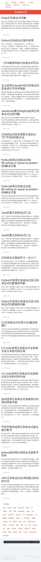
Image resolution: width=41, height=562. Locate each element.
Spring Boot (32, 532)
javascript (21, 507)
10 (27, 542)
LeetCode (6, 535)
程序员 (15, 521)
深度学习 (27, 528)
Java (4, 507)
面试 (20, 521)
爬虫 (20, 532)
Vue (33, 511)
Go (10, 521)
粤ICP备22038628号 (29, 556)
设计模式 (11, 514)
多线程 (34, 528)
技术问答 (8, 7)
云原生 (5, 525)
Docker (5, 511)
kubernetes (30, 514)
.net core (18, 514)
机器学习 (27, 518)
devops (15, 532)
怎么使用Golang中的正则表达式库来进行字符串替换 (20, 87)
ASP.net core (31, 521)
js (22, 518)
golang (35, 525)
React (4, 532)
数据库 (5, 518)
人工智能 (30, 2)
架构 (9, 532)
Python (9, 507)
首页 (6, 2)
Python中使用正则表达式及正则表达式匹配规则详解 (20, 282)
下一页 (32, 542)
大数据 (18, 518)
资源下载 (16, 5)
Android (5, 521)
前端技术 (13, 2)
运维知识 (8, 5)
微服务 (34, 518)
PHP (21, 525)
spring (4, 514)
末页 (37, 542)
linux (14, 507)
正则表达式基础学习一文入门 (18, 257)
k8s (4, 528)
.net (23, 514)
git (25, 525)
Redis (28, 511)
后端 (17, 525)
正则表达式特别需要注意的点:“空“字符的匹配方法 (19, 136)
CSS (29, 525)
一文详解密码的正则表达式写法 (20, 62)
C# (32, 507)
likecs (7, 556)
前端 (14, 511)
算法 (10, 511)
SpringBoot (21, 511)
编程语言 (22, 2)
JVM (24, 521)
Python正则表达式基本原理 (17, 40)
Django (14, 528)
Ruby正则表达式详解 (13, 17)
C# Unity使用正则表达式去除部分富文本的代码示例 (19, 349)
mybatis (20, 528)
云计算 (25, 532)
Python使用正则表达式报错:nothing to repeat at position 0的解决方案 (19, 162)
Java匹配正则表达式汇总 (16, 212)
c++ (36, 514)
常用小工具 (25, 5)
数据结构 (11, 518)
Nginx (8, 528)
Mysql (27, 507)
